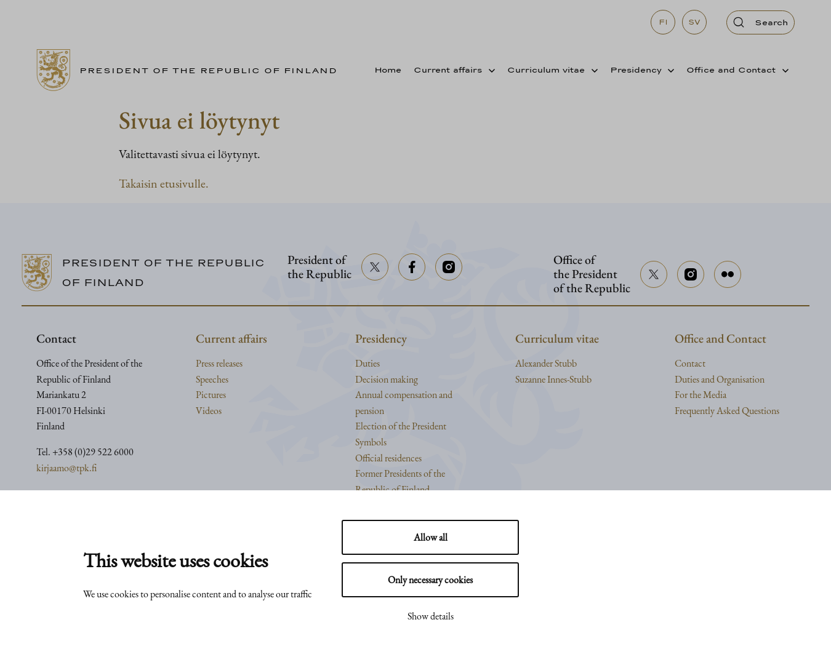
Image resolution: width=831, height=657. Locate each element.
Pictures (211, 394)
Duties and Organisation (720, 379)
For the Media (700, 394)
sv (694, 22)
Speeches (212, 379)
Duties (367, 363)
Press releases (219, 363)
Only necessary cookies (430, 579)
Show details (430, 616)
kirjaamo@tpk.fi (66, 467)
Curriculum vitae (546, 69)
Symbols (371, 442)
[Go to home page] (191, 70)
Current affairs (448, 69)
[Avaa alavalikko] (488, 70)
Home (387, 69)
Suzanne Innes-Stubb (553, 379)
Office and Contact (731, 69)
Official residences (388, 458)
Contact (690, 363)
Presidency (636, 69)
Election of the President (400, 426)
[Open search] (760, 22)
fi (663, 22)
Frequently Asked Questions (727, 410)
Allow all (431, 537)
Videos (209, 410)
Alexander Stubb (546, 363)
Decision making (386, 379)
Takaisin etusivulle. (164, 183)
